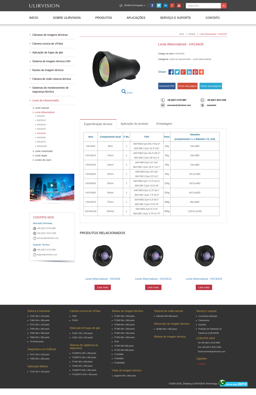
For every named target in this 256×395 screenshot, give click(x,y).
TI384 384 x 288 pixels (39, 320)
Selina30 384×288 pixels (167, 316)
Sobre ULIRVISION (67, 17)
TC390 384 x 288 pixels (124, 337)
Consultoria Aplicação (207, 316)
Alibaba (202, 364)
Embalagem (164, 123)
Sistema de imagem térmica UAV (51, 61)
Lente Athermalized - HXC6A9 (102, 278)
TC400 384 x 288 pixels (82, 362)
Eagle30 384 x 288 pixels (125, 376)
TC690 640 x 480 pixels (124, 333)
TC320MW (118, 354)
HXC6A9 (41, 116)
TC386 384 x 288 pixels (124, 329)
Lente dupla (41, 155)
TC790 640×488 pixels (124, 350)
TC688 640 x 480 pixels (124, 325)
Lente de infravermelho (45, 100)
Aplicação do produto (134, 123)
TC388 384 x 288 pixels (124, 320)
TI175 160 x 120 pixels (39, 325)
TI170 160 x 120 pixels (39, 354)
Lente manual (42, 108)
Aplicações (136, 17)
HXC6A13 (41, 120)
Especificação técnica (98, 124)
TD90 (74, 316)
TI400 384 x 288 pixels (39, 333)
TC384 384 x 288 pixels (124, 316)
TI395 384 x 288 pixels (39, 329)
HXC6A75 (41, 142)
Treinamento (203, 320)
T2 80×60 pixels (37, 341)
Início (33, 17)
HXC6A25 (41, 129)
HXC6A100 (42, 146)
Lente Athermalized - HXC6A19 (204, 278)
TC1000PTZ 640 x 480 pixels (84, 374)
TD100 (75, 320)
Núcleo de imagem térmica (47, 70)
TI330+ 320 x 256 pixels (82, 337)
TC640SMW (119, 363)
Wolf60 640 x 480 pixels (166, 329)
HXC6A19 (41, 125)
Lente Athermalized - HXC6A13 (153, 278)
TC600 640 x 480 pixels (82, 366)
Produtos (103, 17)
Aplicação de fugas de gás (47, 52)
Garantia (202, 325)
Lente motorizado (44, 151)
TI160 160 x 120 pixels (39, 316)
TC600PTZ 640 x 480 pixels (84, 357)
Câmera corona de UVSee (47, 43)
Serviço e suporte (175, 17)
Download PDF (167, 86)
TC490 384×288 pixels (124, 346)
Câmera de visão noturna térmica (51, 79)
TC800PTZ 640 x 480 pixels (84, 370)
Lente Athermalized (45, 112)
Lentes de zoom (43, 160)
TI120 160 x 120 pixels (39, 372)
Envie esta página (187, 86)
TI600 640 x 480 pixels (39, 337)
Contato (213, 17)
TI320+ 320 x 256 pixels (82, 333)
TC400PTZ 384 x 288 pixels (84, 353)
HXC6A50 (41, 137)
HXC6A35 (41, 133)
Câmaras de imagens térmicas (50, 34)
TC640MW (118, 358)
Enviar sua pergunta (210, 86)
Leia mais (102, 287)
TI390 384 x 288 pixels (39, 359)
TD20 (116, 341)
